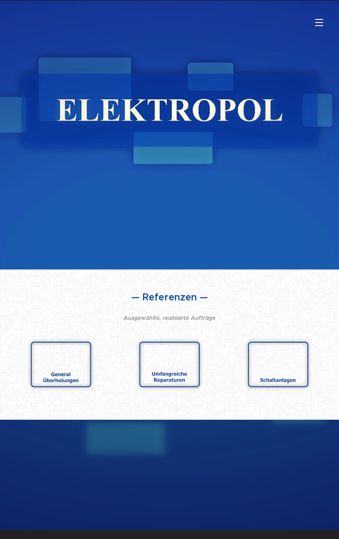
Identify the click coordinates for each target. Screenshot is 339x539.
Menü (319, 22)
